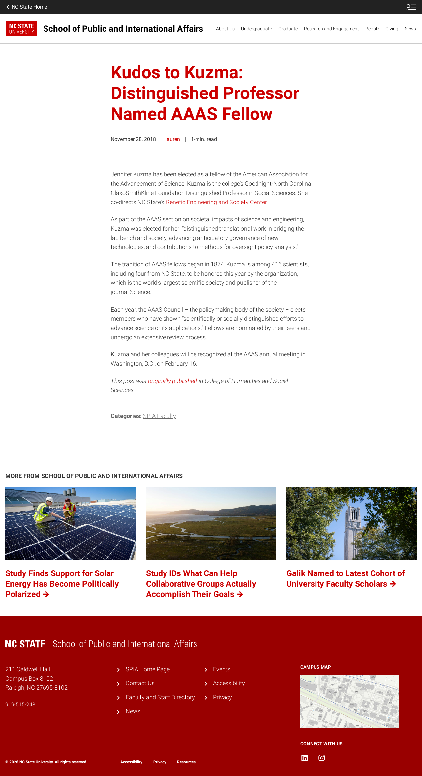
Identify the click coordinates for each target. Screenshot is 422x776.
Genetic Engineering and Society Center (216, 202)
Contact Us (140, 683)
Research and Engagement (331, 28)
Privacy (222, 697)
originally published (172, 381)
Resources (186, 762)
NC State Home (26, 7)
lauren (173, 139)
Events (221, 669)
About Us (225, 28)
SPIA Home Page (148, 669)
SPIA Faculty (159, 416)
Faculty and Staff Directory (160, 697)
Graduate (288, 28)
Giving (391, 28)
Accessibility (229, 683)
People (372, 28)
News (410, 28)
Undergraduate (256, 28)
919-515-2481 (21, 704)
